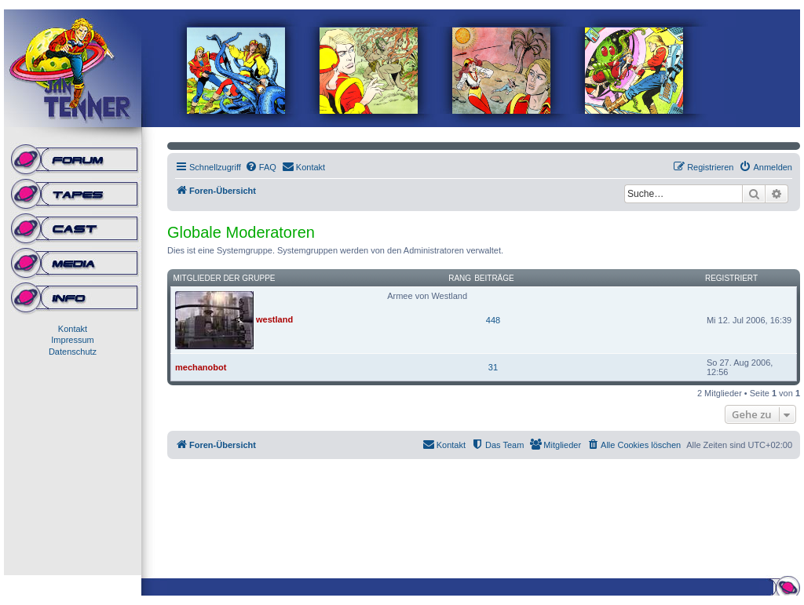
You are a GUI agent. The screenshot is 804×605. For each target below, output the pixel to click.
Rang (459, 278)
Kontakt (72, 328)
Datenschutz (73, 351)
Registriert (731, 278)
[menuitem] (260, 167)
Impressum (72, 339)
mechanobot (200, 367)
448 (493, 320)
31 (493, 367)
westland (274, 319)
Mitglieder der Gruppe (225, 278)
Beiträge (494, 278)
